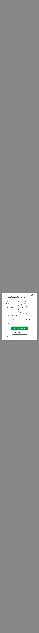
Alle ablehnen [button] (20, 332)
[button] (13, 337)
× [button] (34, 295)
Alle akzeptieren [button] (19, 328)
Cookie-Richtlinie (11, 320)
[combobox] (32, 295)
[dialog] (19, 316)
